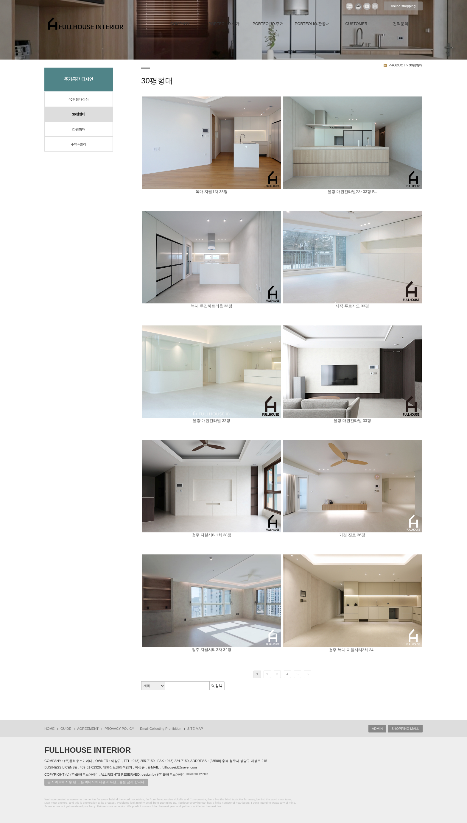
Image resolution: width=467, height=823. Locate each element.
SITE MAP (195, 728)
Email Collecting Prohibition (160, 728)
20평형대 (78, 129)
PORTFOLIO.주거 (268, 23)
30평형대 (78, 114)
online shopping (403, 6)
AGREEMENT (88, 728)
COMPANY (180, 23)
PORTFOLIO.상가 (224, 23)
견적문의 (400, 23)
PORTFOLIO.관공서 (312, 23)
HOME (49, 728)
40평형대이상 (79, 99)
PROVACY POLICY (119, 728)
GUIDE (65, 728)
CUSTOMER (356, 23)
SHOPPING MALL (405, 728)
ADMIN (377, 728)
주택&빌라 (78, 144)
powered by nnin (197, 773)
